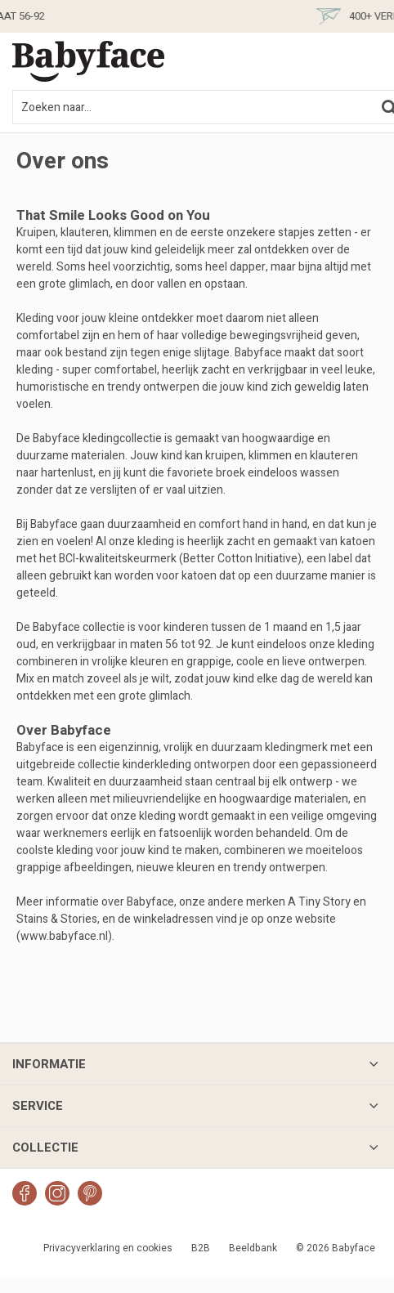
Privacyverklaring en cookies (107, 1248)
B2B (200, 1248)
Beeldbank (253, 1248)
